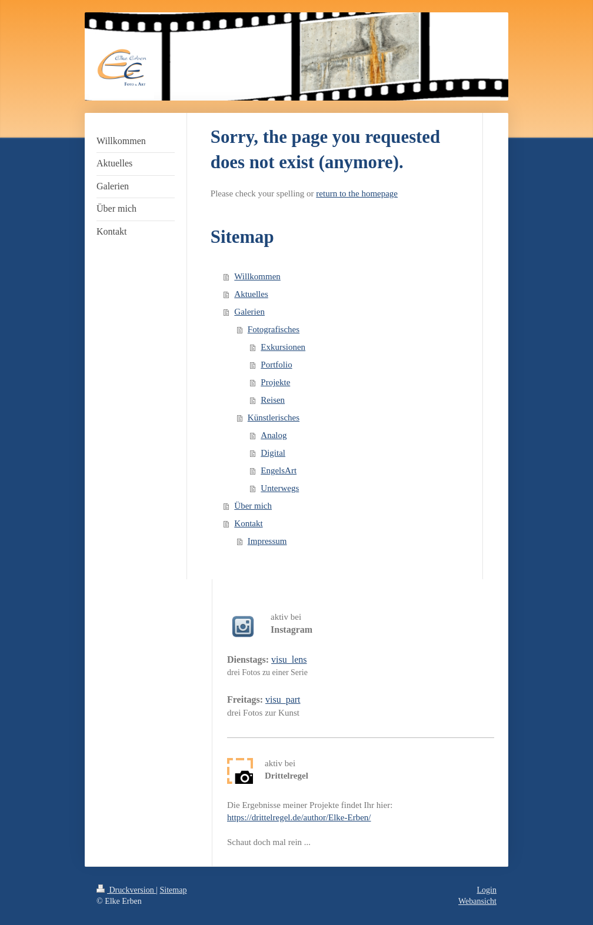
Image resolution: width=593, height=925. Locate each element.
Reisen (273, 400)
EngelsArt (278, 470)
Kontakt (248, 523)
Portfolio (276, 364)
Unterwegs (280, 488)
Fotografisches (273, 329)
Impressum (267, 541)
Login (487, 890)
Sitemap (173, 890)
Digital (273, 453)
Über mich (253, 505)
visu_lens (289, 659)
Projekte (275, 382)
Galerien (249, 311)
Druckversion (126, 890)
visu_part (283, 699)
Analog (273, 435)
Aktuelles (251, 294)
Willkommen (257, 276)
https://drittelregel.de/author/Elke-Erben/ (299, 817)
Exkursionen (283, 347)
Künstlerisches (273, 417)
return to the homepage (357, 193)
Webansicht (477, 901)
